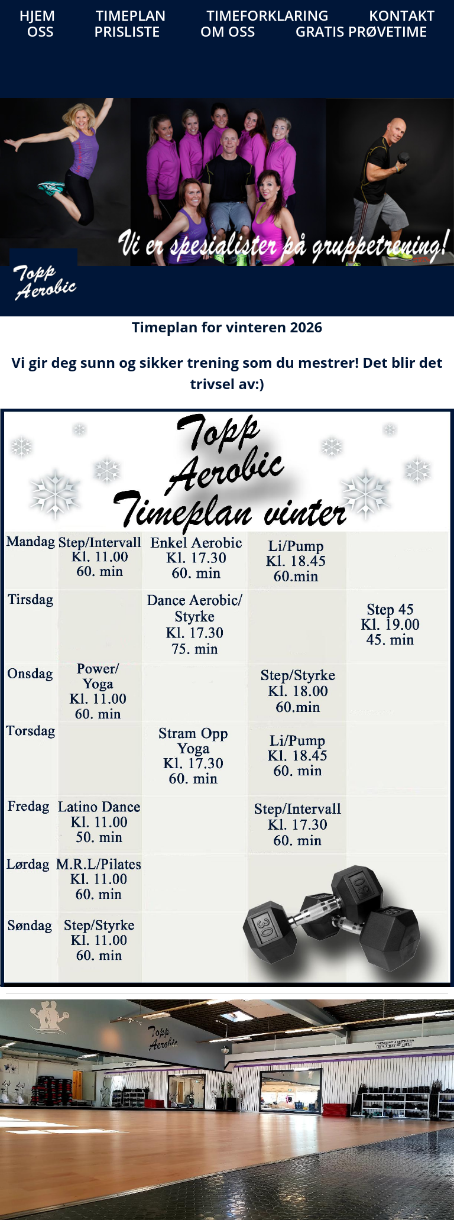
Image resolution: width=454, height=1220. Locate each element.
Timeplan (131, 15)
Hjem (38, 15)
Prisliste (127, 31)
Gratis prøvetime (361, 31)
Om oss (227, 31)
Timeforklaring (267, 15)
